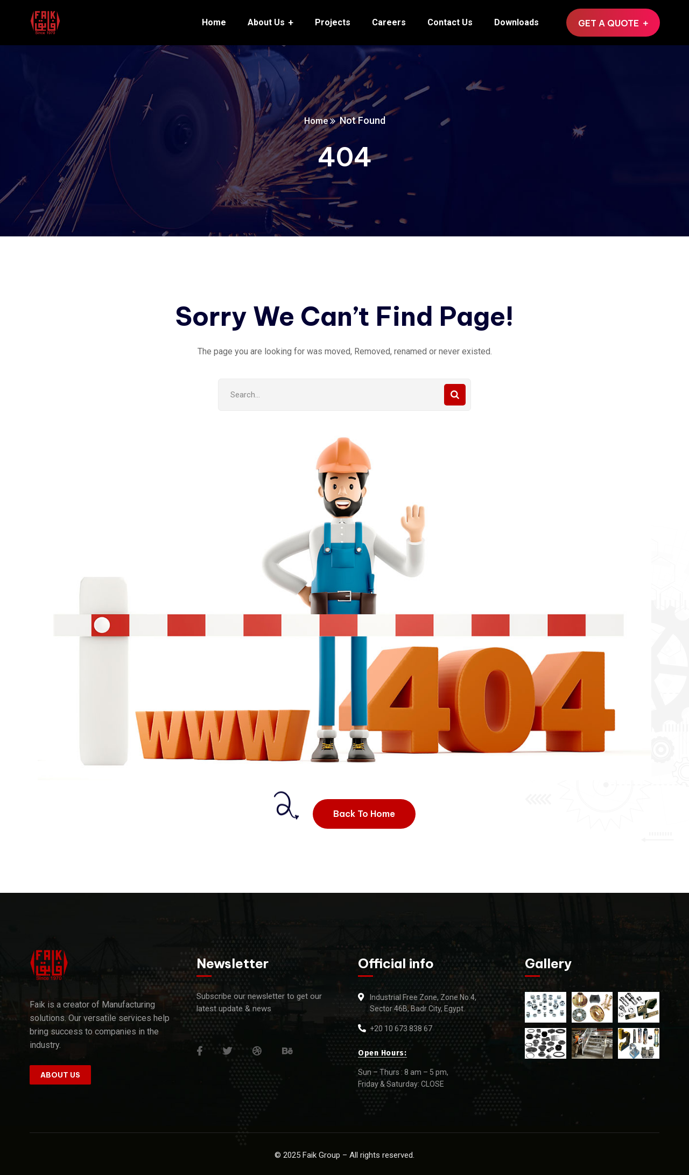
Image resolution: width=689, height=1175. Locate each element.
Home (316, 120)
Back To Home (364, 813)
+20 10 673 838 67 (401, 1028)
